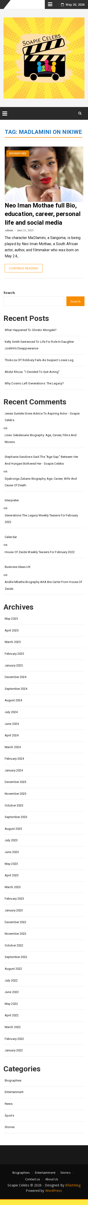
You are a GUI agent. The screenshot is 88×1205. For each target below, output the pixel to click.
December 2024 (15, 677)
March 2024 (13, 747)
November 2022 (15, 933)
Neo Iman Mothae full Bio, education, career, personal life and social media (42, 214)
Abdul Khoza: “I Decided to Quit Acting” (32, 372)
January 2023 (14, 910)
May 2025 (11, 618)
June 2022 (12, 992)
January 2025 (14, 665)
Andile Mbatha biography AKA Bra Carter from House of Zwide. (43, 585)
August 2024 (13, 700)
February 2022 (14, 1039)
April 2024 (12, 735)
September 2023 (16, 817)
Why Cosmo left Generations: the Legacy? (34, 383)
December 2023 (15, 782)
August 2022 (13, 968)
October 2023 (14, 805)
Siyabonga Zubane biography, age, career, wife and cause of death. (41, 482)
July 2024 (11, 712)
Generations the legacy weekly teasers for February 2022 (41, 519)
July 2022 (11, 980)
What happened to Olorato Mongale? (31, 330)
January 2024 (14, 770)
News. (9, 1103)
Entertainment (14, 1092)
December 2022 (15, 922)
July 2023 (11, 840)
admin (9, 230)
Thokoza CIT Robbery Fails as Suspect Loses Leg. (39, 360)
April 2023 (12, 875)
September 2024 (16, 688)
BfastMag (72, 1185)
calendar (11, 537)
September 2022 (16, 957)
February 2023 (14, 898)
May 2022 (11, 1003)
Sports (9, 1115)
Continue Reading (23, 268)
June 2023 (12, 852)
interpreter (12, 500)
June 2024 (12, 724)
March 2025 (13, 642)
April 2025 (12, 630)
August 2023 (13, 828)
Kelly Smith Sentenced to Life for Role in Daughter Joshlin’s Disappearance (39, 345)
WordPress (53, 1190)
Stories (10, 1127)
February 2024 (14, 758)
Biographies (17, 153)
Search (9, 292)
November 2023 (15, 793)
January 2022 (14, 1050)
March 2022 (13, 1027)
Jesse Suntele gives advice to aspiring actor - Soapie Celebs (42, 417)
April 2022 (12, 1015)
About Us (51, 1179)
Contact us (32, 1179)
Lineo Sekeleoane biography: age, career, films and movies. (41, 438)
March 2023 (13, 887)
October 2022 (14, 945)
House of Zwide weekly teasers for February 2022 (40, 552)
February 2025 (14, 653)
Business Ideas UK (18, 567)
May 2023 (11, 864)
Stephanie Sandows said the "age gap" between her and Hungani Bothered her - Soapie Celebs (41, 460)
